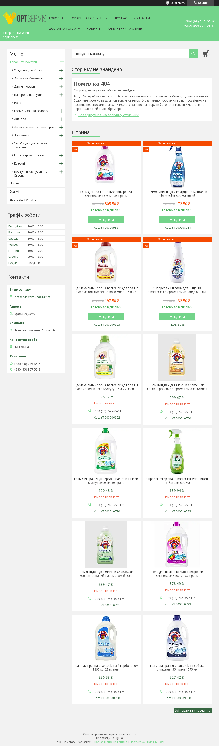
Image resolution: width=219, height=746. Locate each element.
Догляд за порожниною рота (35, 127)
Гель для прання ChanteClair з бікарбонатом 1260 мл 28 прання (106, 667)
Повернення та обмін (124, 28)
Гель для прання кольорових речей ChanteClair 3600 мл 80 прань (177, 574)
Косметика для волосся (31, 111)
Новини (93, 28)
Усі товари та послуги (191, 710)
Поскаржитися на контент (110, 742)
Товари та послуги (86, 18)
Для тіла (20, 119)
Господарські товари (29, 155)
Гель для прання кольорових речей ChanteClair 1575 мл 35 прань (106, 194)
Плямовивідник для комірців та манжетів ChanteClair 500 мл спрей (177, 194)
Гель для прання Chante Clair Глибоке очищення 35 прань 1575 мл (177, 667)
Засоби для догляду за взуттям (30, 145)
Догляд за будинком (28, 78)
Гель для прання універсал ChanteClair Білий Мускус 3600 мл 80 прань (106, 481)
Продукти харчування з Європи (31, 173)
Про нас (120, 18)
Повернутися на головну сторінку (108, 114)
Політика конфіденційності (147, 742)
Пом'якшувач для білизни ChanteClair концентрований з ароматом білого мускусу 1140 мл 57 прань (106, 575)
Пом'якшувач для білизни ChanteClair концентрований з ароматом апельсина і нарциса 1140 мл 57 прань (177, 389)
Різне (17, 103)
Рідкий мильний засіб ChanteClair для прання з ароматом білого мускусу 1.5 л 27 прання (106, 387)
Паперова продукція (28, 95)
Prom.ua (131, 734)
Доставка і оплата (64, 28)
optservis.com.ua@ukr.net (32, 297)
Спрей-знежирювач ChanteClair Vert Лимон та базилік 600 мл (177, 481)
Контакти (141, 18)
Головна (56, 18)
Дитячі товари (24, 86)
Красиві (19, 163)
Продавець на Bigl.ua (109, 738)
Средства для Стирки (29, 70)
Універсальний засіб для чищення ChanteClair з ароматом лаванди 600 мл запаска (177, 292)
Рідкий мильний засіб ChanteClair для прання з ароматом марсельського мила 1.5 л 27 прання (106, 292)
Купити (108, 220)
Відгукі (14, 191)
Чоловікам (21, 135)
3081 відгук (178, 3)
